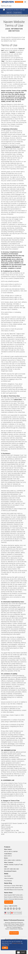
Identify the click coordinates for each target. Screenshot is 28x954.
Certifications (20, 925)
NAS (15, 869)
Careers (7, 929)
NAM (11, 869)
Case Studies (7, 876)
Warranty (20, 929)
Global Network (13, 929)
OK (5, 947)
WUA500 (11, 864)
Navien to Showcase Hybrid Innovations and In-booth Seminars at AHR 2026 (14, 899)
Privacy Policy (16, 943)
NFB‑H (5, 860)
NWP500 (15, 851)
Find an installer (19, 1)
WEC (22, 864)
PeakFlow (17, 864)
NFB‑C (14, 860)
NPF (8, 869)
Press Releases (8, 880)
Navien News (8, 892)
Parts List (9, 927)
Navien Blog (8, 883)
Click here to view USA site (20, 15)
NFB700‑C (18, 860)
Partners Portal (12, 925)
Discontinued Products (10, 871)
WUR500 (6, 864)
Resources (7, 922)
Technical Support (16, 927)
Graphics (11, 878)
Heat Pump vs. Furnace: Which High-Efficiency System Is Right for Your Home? (14, 885)
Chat (23, 952)
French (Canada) (16, 913)
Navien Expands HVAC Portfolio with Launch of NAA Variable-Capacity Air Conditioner (14, 895)
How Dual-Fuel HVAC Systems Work (13, 887)
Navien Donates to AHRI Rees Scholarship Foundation (14, 897)
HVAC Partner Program (13, 924)
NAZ (18, 869)
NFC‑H (10, 856)
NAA (5, 869)
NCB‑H (5, 856)
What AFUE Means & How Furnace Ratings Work (14, 889)
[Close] (26, 940)
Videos (6, 878)
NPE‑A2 (6, 851)
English (7, 913)
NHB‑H (9, 860)
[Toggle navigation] (25, 2)
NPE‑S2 (10, 851)
